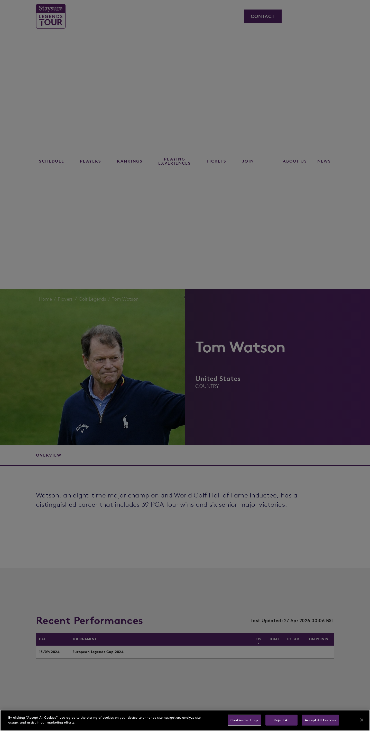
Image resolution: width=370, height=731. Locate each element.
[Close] (361, 720)
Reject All (282, 720)
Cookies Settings (244, 720)
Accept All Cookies (320, 720)
